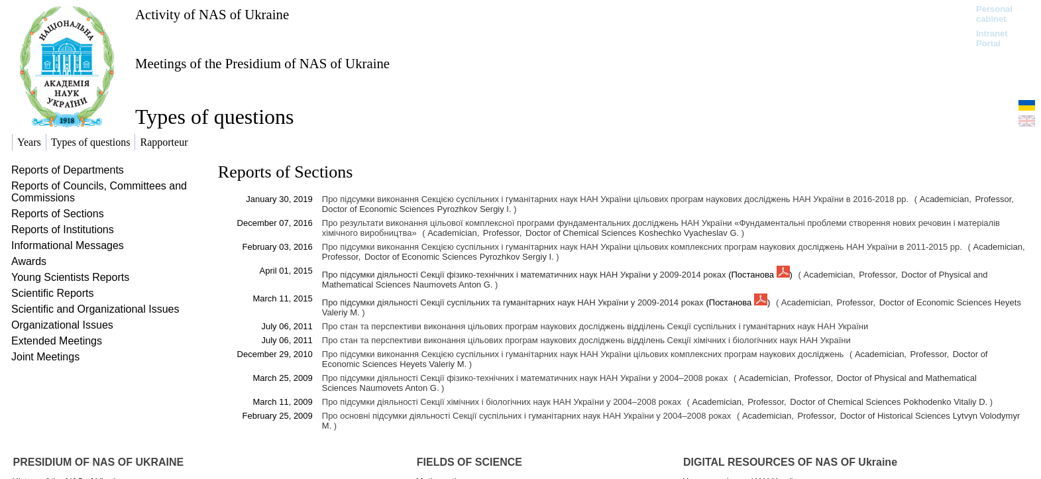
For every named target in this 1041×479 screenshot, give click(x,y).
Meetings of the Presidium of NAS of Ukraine (262, 63)
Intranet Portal (992, 38)
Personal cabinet (994, 14)
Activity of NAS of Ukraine (212, 14)
